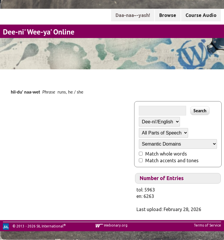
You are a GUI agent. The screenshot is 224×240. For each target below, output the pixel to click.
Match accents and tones (172, 160)
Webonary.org (115, 225)
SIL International (49, 226)
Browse (167, 15)
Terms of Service (207, 225)
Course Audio (201, 15)
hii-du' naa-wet (25, 92)
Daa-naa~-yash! (133, 15)
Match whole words (166, 153)
